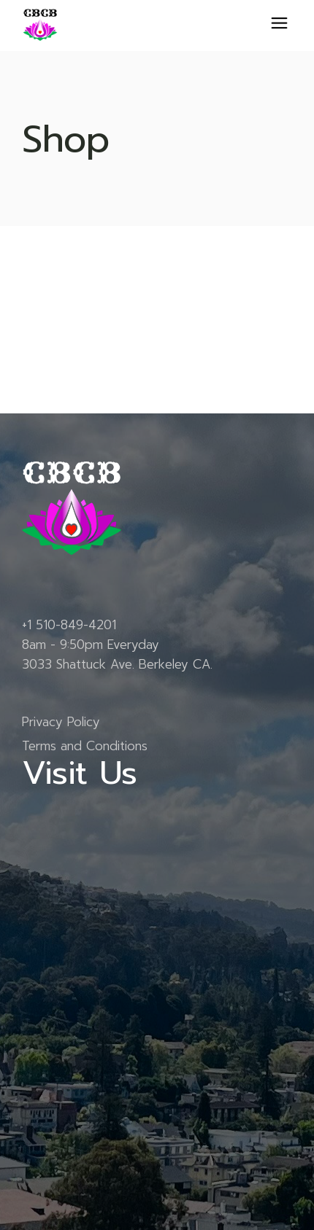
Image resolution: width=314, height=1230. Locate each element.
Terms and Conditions (85, 745)
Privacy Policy (61, 721)
